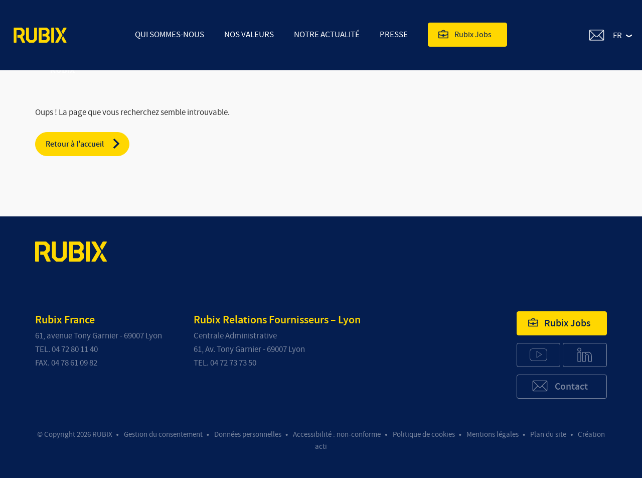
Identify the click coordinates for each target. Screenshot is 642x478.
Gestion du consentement (163, 434)
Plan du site (548, 434)
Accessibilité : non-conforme (337, 434)
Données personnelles (247, 434)
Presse (394, 34)
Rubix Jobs (465, 34)
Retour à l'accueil (83, 144)
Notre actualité (327, 34)
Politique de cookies (424, 434)
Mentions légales (492, 434)
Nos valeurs (249, 34)
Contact (559, 386)
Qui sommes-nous (169, 34)
